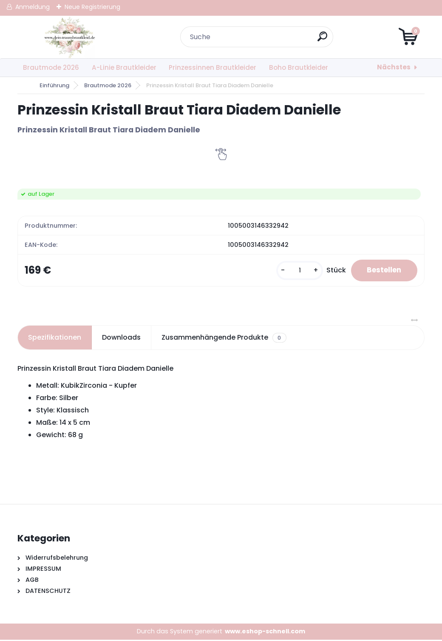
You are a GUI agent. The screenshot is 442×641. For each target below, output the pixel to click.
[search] (323, 39)
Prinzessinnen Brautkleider (212, 67)
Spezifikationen (54, 338)
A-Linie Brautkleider (124, 67)
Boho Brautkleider (298, 67)
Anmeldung (32, 7)
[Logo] (69, 37)
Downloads (121, 338)
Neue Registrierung (92, 7)
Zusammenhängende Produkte (224, 339)
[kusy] (294, 270)
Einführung (54, 85)
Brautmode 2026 (51, 67)
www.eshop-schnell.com (265, 632)
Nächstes (394, 67)
